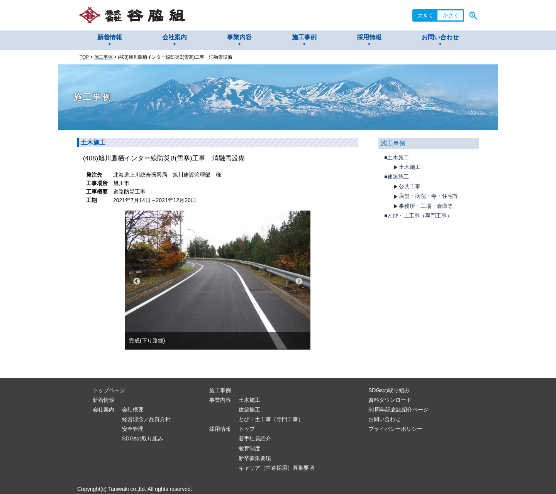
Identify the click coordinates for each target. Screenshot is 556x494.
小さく (451, 15)
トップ (247, 429)
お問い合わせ (440, 37)
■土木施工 (396, 157)
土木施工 (406, 167)
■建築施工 (396, 177)
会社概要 (133, 409)
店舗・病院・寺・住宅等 (425, 196)
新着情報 (109, 37)
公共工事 (406, 186)
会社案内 (174, 37)
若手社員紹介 (255, 438)
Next (299, 281)
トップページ (109, 390)
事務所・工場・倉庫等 (422, 206)
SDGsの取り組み (142, 438)
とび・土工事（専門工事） (271, 419)
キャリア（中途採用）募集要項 (276, 468)
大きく (425, 15)
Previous (137, 281)
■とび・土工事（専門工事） (418, 215)
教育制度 (249, 448)
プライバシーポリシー (395, 429)
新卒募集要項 (255, 458)
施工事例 (304, 37)
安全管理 (133, 429)
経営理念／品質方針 (146, 419)
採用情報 (369, 37)
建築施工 (249, 409)
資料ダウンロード (390, 400)
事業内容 (239, 37)
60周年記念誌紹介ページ (398, 409)
